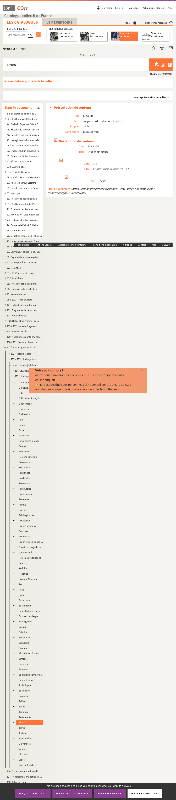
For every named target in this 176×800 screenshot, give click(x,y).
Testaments (25, 717)
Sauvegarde (25, 621)
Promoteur (24, 536)
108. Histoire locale (17, 331)
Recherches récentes (159, 22)
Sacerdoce (24, 600)
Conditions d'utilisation (105, 244)
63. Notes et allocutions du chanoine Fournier (23, 198)
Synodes (23, 695)
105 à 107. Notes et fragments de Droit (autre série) (23, 326)
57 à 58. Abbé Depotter (18, 172)
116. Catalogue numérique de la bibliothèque (24, 771)
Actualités (148, 7)
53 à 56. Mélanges (16, 166)
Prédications (25, 478)
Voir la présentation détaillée (150, 97)
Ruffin (22, 595)
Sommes (23, 669)
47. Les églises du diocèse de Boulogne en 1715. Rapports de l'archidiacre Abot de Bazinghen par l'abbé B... (24, 140)
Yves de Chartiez (27, 765)
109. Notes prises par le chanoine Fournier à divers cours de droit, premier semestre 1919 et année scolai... (24, 336)
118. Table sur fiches (17, 782)
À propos (134, 7)
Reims (22, 563)
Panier (130, 22)
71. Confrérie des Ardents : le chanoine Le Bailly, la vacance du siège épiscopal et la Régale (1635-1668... (24, 209)
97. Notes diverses (16, 294)
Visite (22, 759)
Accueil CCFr (9, 48)
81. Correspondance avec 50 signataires (23, 262)
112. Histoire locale (21, 353)
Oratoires (24, 409)
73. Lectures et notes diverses (22, 219)
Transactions (25, 738)
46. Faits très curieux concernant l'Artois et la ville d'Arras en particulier (24, 134)
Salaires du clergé (28, 616)
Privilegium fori (27, 515)
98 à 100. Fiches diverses (19, 299)
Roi (20, 584)
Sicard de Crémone (29, 653)
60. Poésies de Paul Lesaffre (21, 182)
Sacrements (25, 605)
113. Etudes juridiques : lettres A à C (27, 365)
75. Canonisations (16, 230)
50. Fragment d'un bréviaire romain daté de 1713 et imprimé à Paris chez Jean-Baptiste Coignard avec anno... (24, 150)
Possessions (25, 462)
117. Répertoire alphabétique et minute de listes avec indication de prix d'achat (24, 776)
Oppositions (25, 403)
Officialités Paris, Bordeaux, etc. (31, 398)
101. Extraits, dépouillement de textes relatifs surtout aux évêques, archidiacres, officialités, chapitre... (23, 304)
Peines (22, 446)
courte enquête (45, 380)
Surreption (24, 690)
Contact (160, 7)
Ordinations (25, 414)
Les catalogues (22, 22)
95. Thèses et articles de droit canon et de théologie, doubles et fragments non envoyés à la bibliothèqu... (23, 283)
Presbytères (25, 488)
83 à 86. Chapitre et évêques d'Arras (23, 273)
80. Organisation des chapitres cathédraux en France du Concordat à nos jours (24, 257)
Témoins (23, 711)
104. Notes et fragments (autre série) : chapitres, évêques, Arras (23, 320)
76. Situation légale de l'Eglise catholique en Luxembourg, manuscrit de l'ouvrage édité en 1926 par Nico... (24, 235)
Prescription (25, 494)
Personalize (110, 793)
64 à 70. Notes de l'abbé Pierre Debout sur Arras (23, 204)
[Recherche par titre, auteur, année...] (16, 35)
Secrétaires (25, 637)
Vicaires (23, 749)
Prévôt (22, 510)
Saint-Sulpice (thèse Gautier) (31, 610)
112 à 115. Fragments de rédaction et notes (23, 347)
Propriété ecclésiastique (31, 541)
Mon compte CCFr (113, 8)
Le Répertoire (59, 22)
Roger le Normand (28, 579)
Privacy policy (144, 793)
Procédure (24, 520)
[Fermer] (138, 370)
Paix (21, 419)
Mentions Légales (43, 244)
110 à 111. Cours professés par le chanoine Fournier (24, 342)
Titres (22, 727)
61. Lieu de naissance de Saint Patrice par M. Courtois (24, 188)
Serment (23, 648)
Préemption (25, 483)
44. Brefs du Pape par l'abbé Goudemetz (24, 124)
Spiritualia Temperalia (31, 674)
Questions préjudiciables (31, 547)
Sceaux (22, 626)
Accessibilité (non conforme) (72, 244)
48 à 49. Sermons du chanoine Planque (24, 145)
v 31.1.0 (166, 244)
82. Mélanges (14, 267)
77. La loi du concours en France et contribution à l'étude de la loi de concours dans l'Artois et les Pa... (24, 241)
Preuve (22, 504)
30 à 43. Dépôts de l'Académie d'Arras (23, 119)
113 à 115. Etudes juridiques (25, 359)
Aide (170, 7)
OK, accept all (33, 793)
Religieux (24, 568)
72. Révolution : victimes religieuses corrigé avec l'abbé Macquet (24, 214)
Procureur (24, 531)
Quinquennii (25, 552)
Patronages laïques (29, 440)
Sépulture (24, 642)
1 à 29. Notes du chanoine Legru (23, 113)
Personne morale (28, 456)
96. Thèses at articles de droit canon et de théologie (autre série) (23, 289)
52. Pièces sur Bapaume (19, 161)
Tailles (22, 701)
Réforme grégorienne (30, 557)
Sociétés (23, 664)
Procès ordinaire (27, 525)
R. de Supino (25, 685)
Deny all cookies (72, 793)
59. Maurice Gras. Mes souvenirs (23, 177)
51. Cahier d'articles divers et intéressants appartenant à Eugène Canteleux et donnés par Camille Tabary (24, 156)
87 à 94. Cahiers (15, 278)
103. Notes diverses (17, 315)
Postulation (25, 467)
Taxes (22, 706)
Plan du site (23, 244)
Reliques (23, 573)
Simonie (23, 658)
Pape (21, 430)
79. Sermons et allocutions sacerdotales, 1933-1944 (24, 251)
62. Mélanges (14, 193)
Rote (21, 589)
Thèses (22, 722)
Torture (22, 733)
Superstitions (26, 680)
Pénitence (24, 451)
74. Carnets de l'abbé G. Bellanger (24, 225)
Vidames (23, 754)
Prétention (24, 499)
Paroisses (24, 435)
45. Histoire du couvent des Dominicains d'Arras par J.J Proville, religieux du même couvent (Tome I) (24, 129)
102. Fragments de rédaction (22, 310)
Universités (25, 743)
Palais (22, 424)
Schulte (23, 632)
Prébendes (24, 472)
